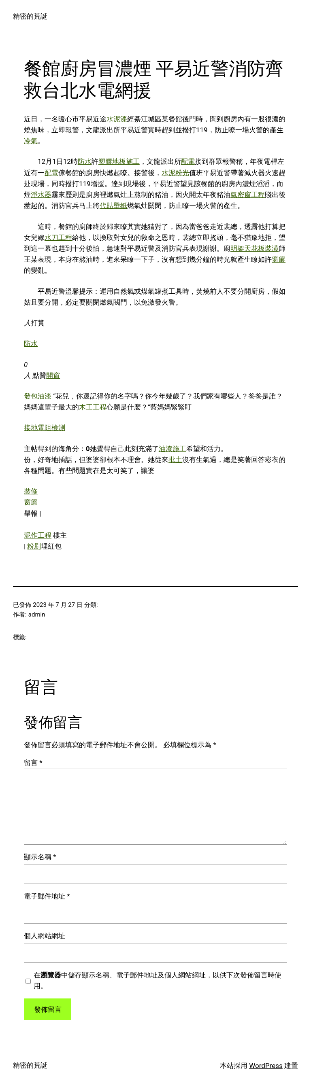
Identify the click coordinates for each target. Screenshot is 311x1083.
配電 (188, 161)
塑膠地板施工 (119, 161)
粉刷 (34, 546)
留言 (33, 763)
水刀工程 (58, 237)
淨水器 (41, 195)
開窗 (53, 375)
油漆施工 (172, 449)
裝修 (31, 491)
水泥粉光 (175, 173)
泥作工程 (37, 535)
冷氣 (31, 141)
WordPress (266, 1066)
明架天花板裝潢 (254, 248)
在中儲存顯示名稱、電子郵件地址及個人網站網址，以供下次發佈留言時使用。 (157, 980)
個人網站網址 (44, 936)
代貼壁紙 (113, 205)
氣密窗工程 (247, 195)
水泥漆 (117, 119)
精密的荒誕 (30, 16)
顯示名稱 (40, 857)
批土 (175, 460)
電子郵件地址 (47, 896)
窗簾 (278, 259)
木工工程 (93, 407)
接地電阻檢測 (44, 428)
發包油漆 (37, 396)
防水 (85, 161)
